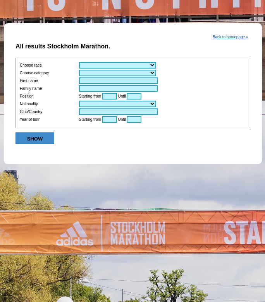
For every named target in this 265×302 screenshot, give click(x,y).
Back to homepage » (230, 37)
